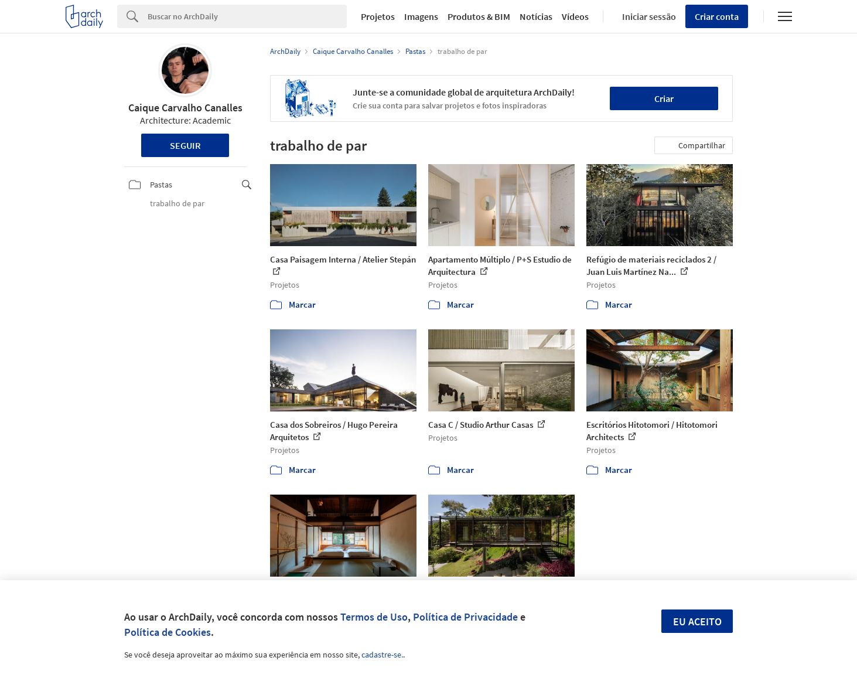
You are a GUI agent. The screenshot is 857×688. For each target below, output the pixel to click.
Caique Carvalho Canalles (185, 107)
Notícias (536, 16)
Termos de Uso (374, 617)
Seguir (185, 145)
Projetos (378, 16)
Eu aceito (697, 621)
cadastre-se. (382, 654)
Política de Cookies (167, 632)
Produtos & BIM (479, 16)
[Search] (247, 16)
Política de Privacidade (465, 617)
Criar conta (717, 16)
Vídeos (575, 16)
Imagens (421, 16)
